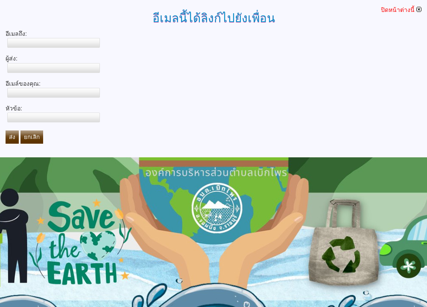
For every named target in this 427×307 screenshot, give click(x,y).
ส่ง (12, 137)
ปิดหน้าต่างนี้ (401, 9)
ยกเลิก (32, 137)
